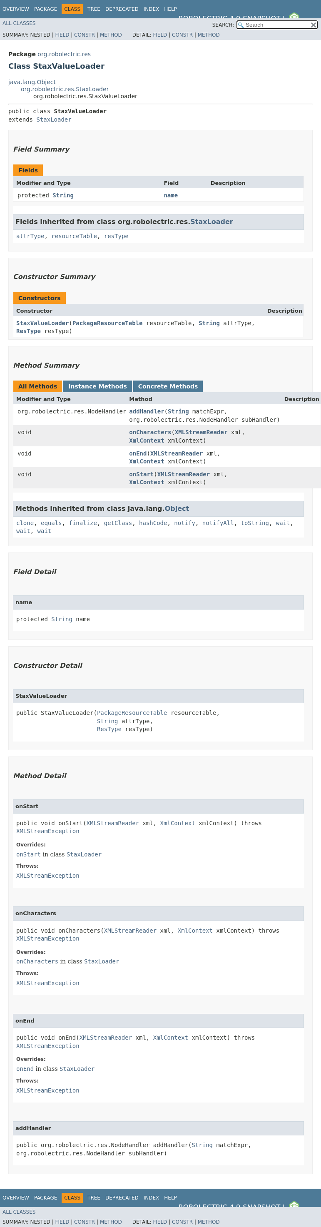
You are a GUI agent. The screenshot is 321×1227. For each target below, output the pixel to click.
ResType (28, 331)
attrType (30, 236)
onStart (141, 474)
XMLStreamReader (201, 432)
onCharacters (150, 432)
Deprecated (122, 9)
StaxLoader (53, 119)
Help (170, 9)
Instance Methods (97, 386)
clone (25, 523)
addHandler (146, 411)
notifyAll (218, 523)
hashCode (153, 523)
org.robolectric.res (64, 54)
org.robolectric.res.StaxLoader (65, 89)
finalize (83, 523)
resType (116, 236)
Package (45, 9)
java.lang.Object (32, 82)
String (63, 195)
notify (184, 523)
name (171, 195)
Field (62, 35)
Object (177, 509)
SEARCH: (223, 25)
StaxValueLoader (42, 323)
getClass (118, 523)
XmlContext (146, 440)
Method (111, 35)
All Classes (18, 23)
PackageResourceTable (107, 323)
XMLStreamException (48, 831)
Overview (15, 9)
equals (51, 523)
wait (283, 523)
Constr (84, 35)
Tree (93, 9)
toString (255, 523)
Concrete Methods (168, 386)
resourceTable (74, 236)
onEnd (138, 453)
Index (151, 9)
